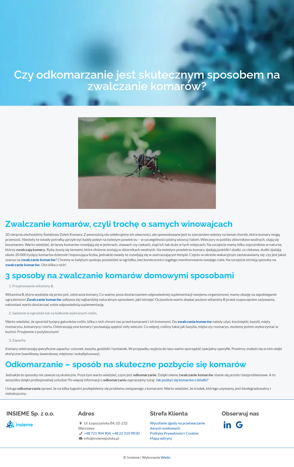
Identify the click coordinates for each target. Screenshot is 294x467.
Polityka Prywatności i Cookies (174, 433)
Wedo (165, 457)
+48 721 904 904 (97, 433)
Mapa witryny (161, 438)
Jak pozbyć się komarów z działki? (182, 380)
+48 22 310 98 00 (126, 433)
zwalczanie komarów (22, 264)
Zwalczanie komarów (44, 299)
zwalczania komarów (195, 321)
